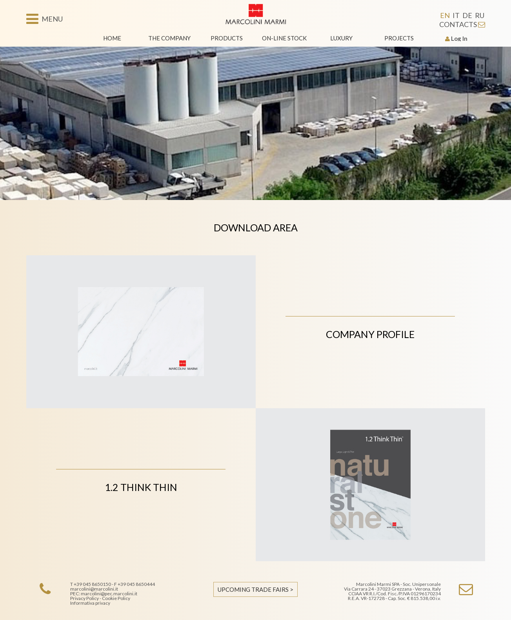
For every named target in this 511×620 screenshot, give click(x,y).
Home (112, 38)
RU (479, 15)
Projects (399, 38)
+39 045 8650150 (92, 584)
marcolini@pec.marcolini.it (109, 593)
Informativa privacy (90, 603)
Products (227, 38)
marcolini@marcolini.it (94, 589)
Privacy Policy (84, 598)
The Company (169, 38)
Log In (456, 38)
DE (467, 15)
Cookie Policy (116, 598)
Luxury (341, 38)
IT (456, 15)
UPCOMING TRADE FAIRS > (255, 589)
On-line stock (284, 38)
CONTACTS (462, 24)
